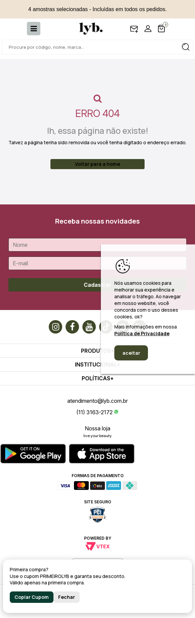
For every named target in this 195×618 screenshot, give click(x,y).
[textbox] (97, 47)
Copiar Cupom (31, 597)
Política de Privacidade (141, 333)
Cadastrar (97, 284)
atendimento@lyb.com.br (97, 400)
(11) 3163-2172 (94, 412)
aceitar (131, 353)
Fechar (66, 597)
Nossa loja (97, 428)
